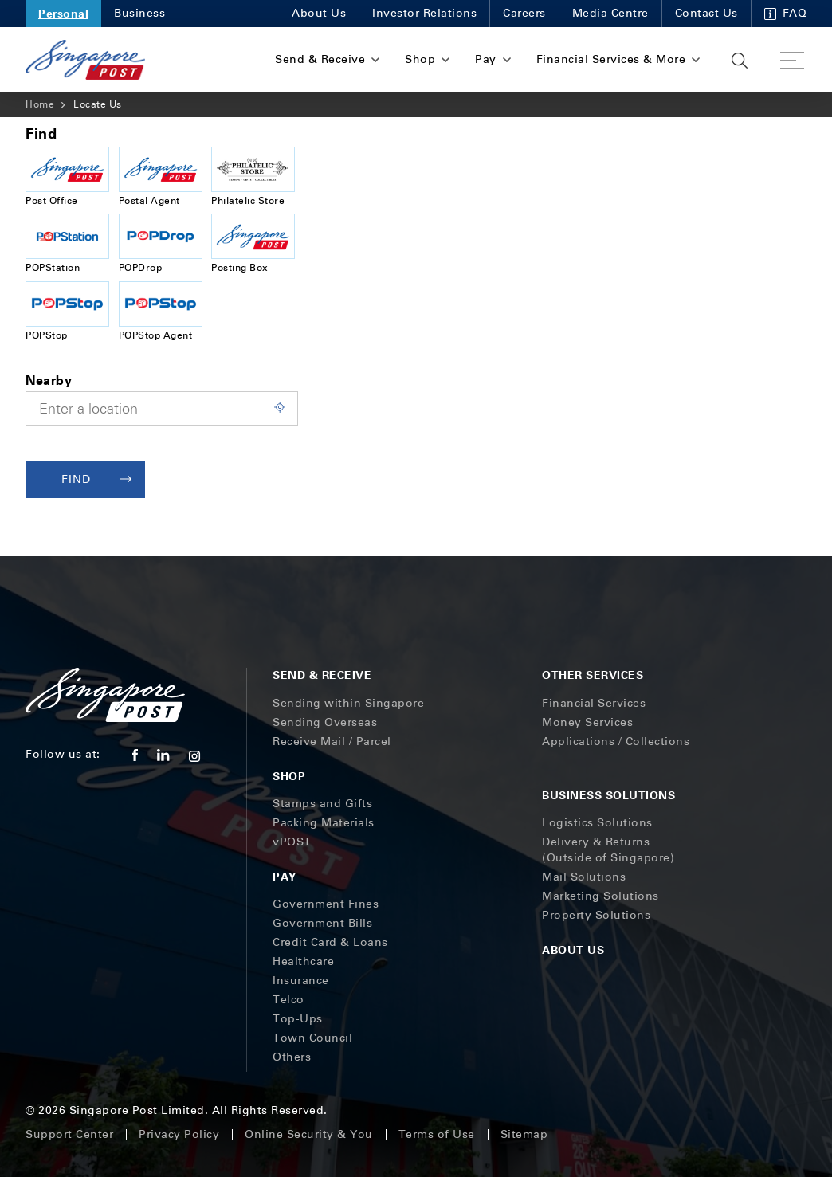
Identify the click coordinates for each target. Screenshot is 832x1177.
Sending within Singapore (348, 703)
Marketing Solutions (600, 896)
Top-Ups (298, 1019)
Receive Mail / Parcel (332, 741)
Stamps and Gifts (322, 803)
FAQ (785, 13)
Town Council (312, 1038)
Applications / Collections (615, 741)
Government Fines (326, 904)
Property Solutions (596, 915)
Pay (284, 876)
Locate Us (97, 104)
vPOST (292, 842)
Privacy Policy (179, 1134)
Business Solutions (608, 795)
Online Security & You (309, 1134)
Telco (288, 999)
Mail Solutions (584, 877)
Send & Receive (322, 674)
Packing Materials (324, 823)
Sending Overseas (325, 722)
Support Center (69, 1134)
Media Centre (610, 13)
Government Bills (322, 923)
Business (139, 13)
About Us (319, 13)
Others (292, 1057)
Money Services (587, 722)
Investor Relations (424, 13)
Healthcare (303, 961)
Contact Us (706, 13)
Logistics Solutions (597, 823)
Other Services (592, 674)
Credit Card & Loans (330, 942)
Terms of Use (436, 1134)
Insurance (301, 980)
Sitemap (524, 1134)
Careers (524, 13)
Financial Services (594, 703)
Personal (63, 13)
